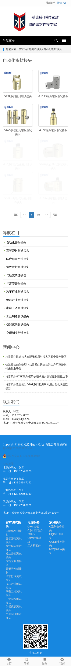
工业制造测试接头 (17, 316)
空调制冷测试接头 (17, 332)
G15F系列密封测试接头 (18, 96)
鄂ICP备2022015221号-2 (17, 448)
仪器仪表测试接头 (17, 324)
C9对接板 (33, 526)
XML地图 (8, 463)
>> (46, 214)
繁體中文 (61, 2)
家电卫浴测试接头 (17, 308)
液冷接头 (55, 522)
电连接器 (33, 522)
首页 (21, 49)
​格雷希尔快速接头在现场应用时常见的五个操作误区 (35, 356)
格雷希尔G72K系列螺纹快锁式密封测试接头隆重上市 (36, 376)
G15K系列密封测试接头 (53, 130)
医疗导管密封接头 (17, 258)
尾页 (55, 214)
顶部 (62, 661)
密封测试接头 (34, 49)
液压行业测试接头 (17, 299)
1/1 (38, 214)
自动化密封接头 (52, 49)
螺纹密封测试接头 (17, 267)
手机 (27, 661)
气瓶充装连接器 (16, 275)
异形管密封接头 (16, 283)
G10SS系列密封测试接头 (53, 96)
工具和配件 (34, 545)
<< (24, 214)
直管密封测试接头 (17, 250)
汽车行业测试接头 (17, 291)
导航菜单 (9, 40)
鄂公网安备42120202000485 (21, 455)
